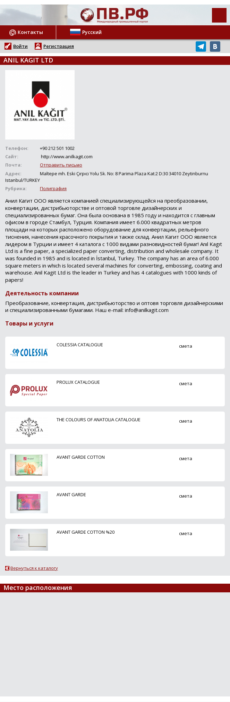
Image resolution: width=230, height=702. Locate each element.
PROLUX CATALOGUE (78, 382)
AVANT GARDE (71, 494)
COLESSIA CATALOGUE (80, 344)
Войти (20, 46)
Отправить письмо (61, 165)
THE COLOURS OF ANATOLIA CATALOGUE (98, 419)
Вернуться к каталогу (34, 568)
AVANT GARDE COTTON (81, 457)
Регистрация (58, 46)
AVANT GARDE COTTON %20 (85, 532)
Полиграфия (53, 188)
